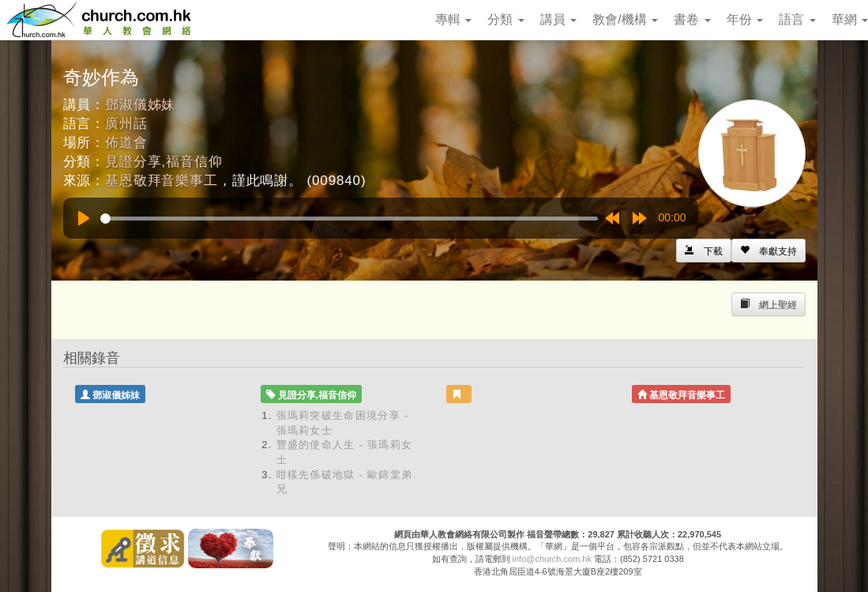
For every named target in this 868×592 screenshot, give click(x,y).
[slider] (349, 218)
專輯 (453, 19)
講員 (558, 19)
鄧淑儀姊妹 (140, 104)
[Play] (83, 218)
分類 (505, 19)
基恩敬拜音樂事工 (161, 180)
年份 (745, 19)
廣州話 (126, 123)
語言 (797, 19)
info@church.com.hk (552, 559)
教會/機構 (625, 19)
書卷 (692, 19)
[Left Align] (768, 250)
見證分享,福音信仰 (163, 161)
